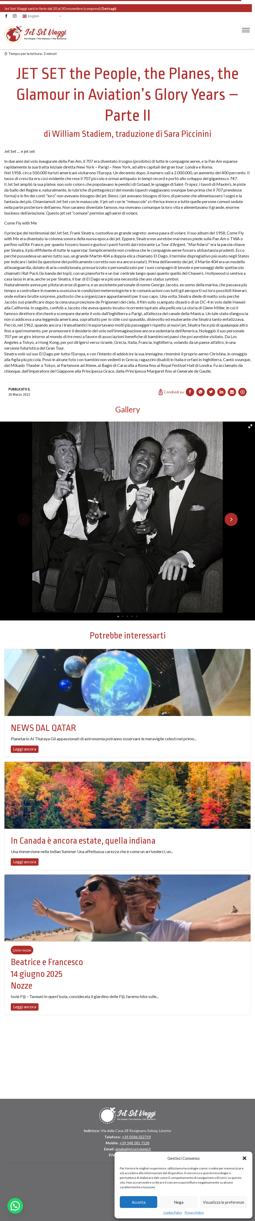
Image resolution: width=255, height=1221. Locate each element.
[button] (244, 1158)
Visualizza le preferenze (223, 1202)
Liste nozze (22, 950)
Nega (178, 1202)
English (31, 16)
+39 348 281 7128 (134, 1143)
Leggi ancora (24, 748)
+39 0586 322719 (136, 1137)
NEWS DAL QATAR (43, 728)
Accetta (138, 1202)
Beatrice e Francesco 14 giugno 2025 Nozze (47, 974)
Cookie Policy (172, 1212)
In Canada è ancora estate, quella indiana (83, 841)
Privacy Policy (194, 1212)
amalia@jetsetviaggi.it (133, 1149)
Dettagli (126, 8)
